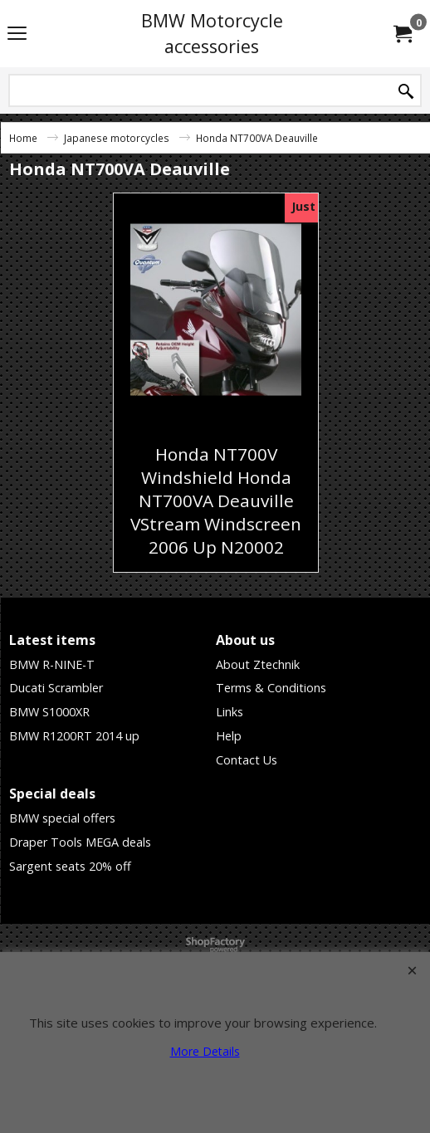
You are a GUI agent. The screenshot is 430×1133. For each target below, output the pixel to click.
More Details (205, 1051)
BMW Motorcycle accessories (212, 33)
